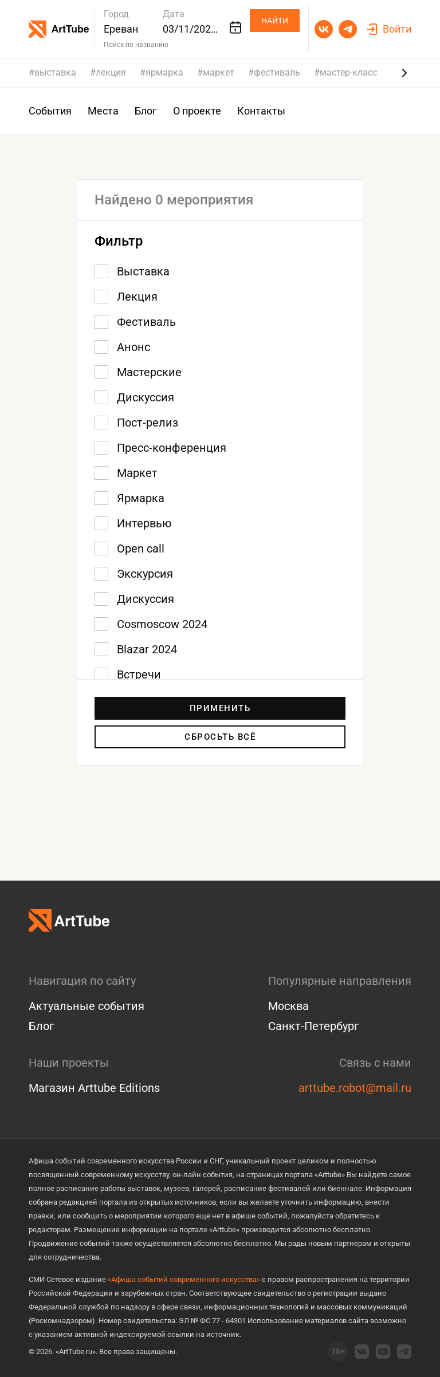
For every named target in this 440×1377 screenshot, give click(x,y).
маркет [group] (218, 73)
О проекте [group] (197, 111)
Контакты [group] (261, 111)
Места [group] (103, 111)
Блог (41, 1026)
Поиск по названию (136, 45)
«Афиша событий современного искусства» (184, 1279)
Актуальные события (86, 1006)
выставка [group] (55, 73)
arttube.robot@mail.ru (354, 1088)
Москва (288, 1006)
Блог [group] (146, 111)
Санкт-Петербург (313, 1026)
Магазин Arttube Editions (94, 1088)
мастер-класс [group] (348, 73)
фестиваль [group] (277, 73)
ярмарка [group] (164, 73)
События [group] (50, 111)
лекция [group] (111, 73)
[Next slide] (404, 73)
